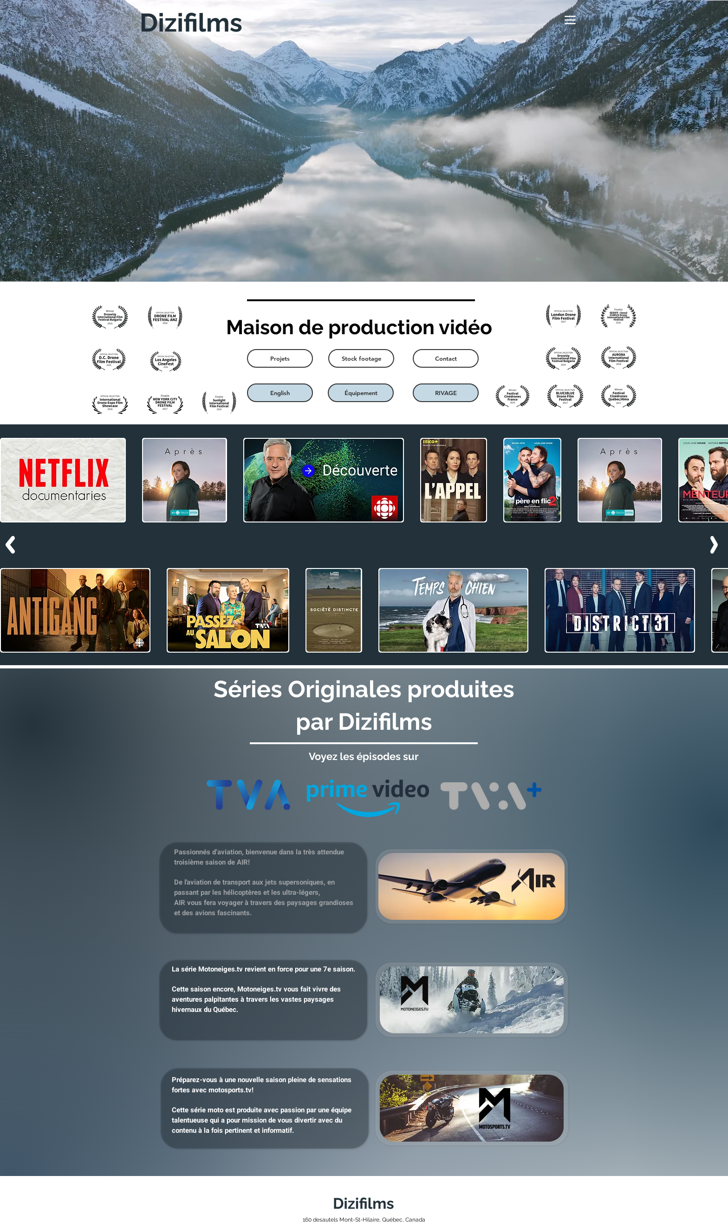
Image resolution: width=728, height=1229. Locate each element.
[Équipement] (361, 392)
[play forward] (716, 480)
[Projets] (280, 358)
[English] (280, 392)
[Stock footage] (361, 358)
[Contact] (446, 358)
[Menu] (570, 20)
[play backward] (11, 480)
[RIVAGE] (446, 392)
